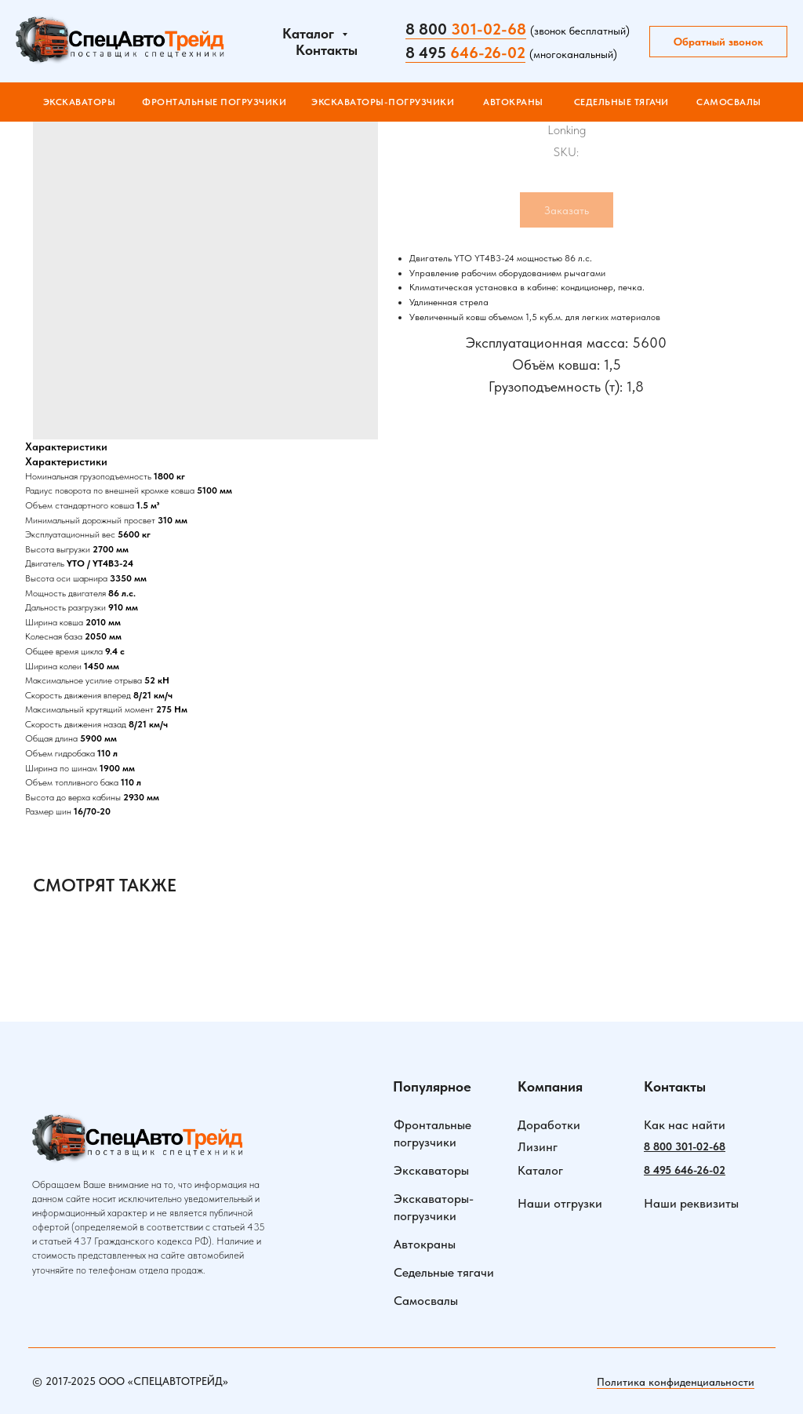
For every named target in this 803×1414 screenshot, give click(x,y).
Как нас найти (684, 1124)
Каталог (540, 1170)
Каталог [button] (310, 33)
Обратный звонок (718, 41)
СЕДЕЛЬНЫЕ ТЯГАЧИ (621, 102)
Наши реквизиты (691, 1203)
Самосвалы (426, 1300)
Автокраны (425, 1244)
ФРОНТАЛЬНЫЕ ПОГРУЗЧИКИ (214, 102)
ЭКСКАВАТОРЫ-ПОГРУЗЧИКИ (382, 102)
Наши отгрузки (560, 1203)
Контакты (327, 50)
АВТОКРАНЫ (513, 102)
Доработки (549, 1124)
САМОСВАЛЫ (728, 102)
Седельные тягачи (444, 1272)
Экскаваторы (79, 102)
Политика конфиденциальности (675, 1382)
